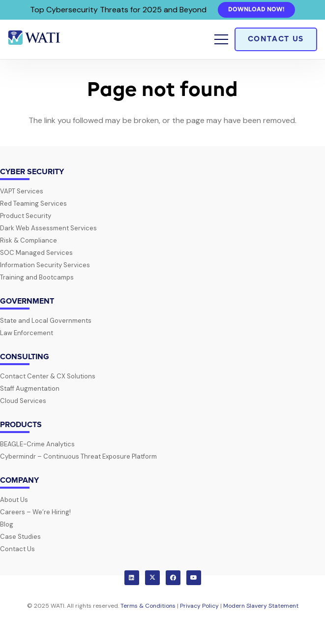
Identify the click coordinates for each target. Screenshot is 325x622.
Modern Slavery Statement (260, 606)
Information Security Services (45, 265)
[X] (152, 577)
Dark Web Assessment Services (48, 228)
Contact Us (17, 549)
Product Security (25, 216)
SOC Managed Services (36, 253)
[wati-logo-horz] (35, 39)
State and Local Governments (45, 320)
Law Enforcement (26, 333)
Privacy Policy (199, 606)
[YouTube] (193, 577)
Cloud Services (23, 401)
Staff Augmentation (29, 388)
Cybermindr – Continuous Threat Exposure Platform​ (78, 456)
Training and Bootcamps (37, 277)
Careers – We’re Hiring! (35, 512)
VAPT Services (21, 191)
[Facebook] (173, 577)
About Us (14, 500)
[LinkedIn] (131, 577)
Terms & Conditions (148, 606)
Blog (6, 524)
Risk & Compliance (28, 240)
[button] (221, 39)
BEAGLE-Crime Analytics (37, 444)
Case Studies (20, 536)
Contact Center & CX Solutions (47, 376)
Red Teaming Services (33, 203)
